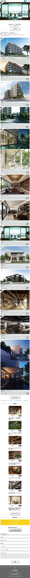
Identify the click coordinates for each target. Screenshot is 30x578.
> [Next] (29, 11)
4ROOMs (3, 1)
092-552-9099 (16, 573)
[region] (15, 12)
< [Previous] (1, 11)
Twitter (26, 1)
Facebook (24, 1)
